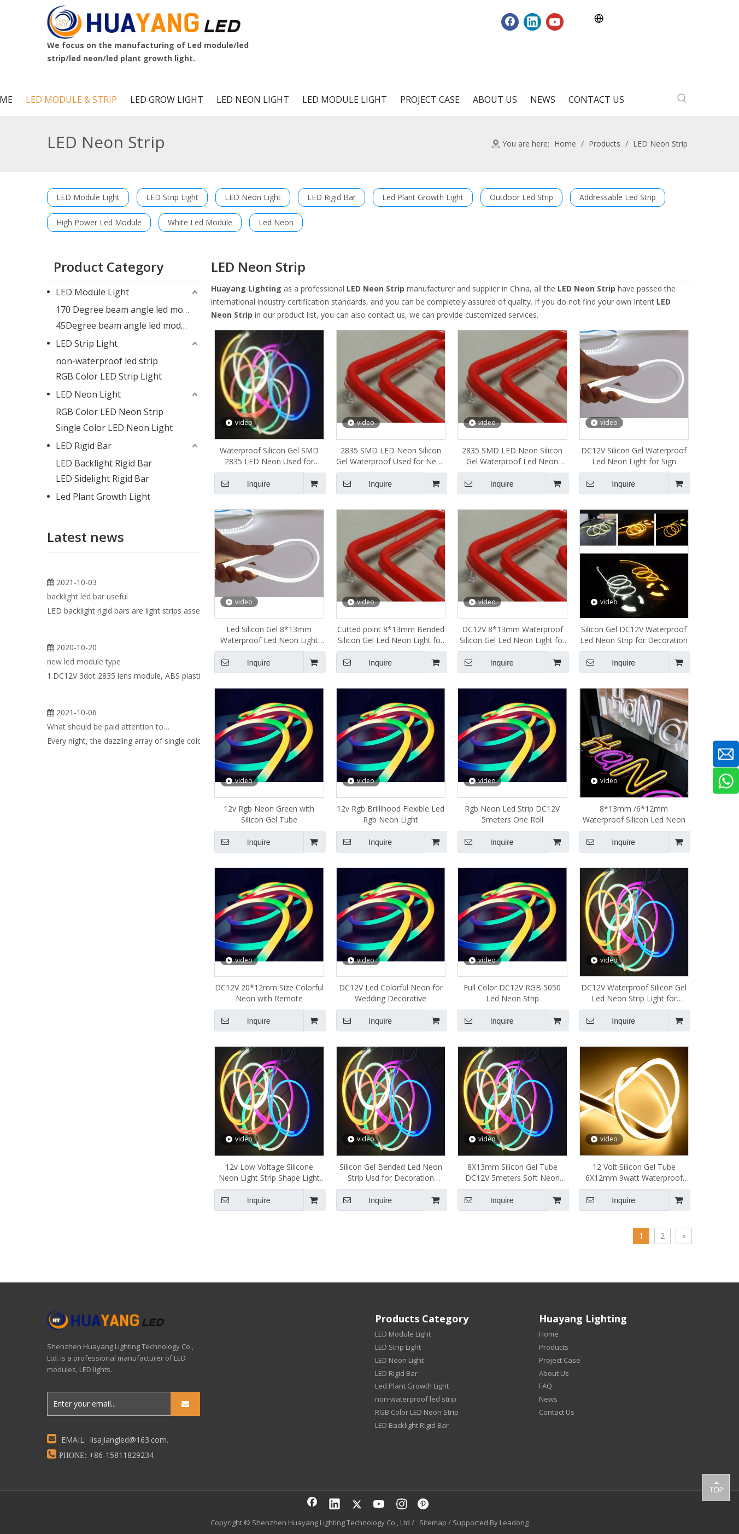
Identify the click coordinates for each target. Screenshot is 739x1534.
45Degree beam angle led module (124, 325)
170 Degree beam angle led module (128, 310)
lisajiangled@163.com (128, 1439)
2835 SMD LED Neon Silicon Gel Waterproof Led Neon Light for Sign (512, 456)
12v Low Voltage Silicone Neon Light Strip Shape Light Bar (269, 1172)
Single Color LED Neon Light (114, 428)
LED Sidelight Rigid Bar (102, 479)
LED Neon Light (253, 197)
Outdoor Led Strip (521, 197)
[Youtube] (555, 22)
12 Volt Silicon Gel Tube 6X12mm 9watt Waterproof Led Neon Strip (634, 1172)
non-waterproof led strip (107, 361)
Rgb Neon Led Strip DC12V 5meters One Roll (512, 814)
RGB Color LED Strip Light (109, 376)
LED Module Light (88, 197)
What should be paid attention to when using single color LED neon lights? (109, 1130)
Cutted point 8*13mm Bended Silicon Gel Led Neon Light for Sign (390, 635)
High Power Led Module (99, 222)
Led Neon (276, 222)
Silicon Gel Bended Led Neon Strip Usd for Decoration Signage (390, 1172)
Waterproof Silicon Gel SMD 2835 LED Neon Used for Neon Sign (269, 456)
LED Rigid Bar (331, 197)
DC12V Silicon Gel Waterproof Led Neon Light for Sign (634, 455)
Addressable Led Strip (617, 197)
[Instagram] (401, 1505)
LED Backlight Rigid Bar (104, 463)
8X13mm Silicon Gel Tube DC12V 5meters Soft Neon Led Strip (512, 1172)
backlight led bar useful (87, 726)
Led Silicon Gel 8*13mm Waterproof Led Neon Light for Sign (269, 635)
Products (553, 1347)
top (716, 1487)
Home (549, 1334)
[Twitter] (357, 1505)
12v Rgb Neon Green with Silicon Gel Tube (269, 814)
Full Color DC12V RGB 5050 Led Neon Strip (512, 993)
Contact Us (556, 1412)
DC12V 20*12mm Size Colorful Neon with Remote (269, 993)
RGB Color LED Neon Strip (109, 412)
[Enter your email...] (107, 1403)
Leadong (514, 1522)
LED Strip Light (172, 197)
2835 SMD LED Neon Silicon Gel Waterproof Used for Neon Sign (390, 456)
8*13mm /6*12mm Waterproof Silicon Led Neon (634, 814)
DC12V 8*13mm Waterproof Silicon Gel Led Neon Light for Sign (512, 635)
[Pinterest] (424, 1505)
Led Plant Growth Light (423, 197)
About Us (554, 1373)
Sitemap (433, 1522)
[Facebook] (510, 22)
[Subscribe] (185, 1404)
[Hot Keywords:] (682, 98)
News (548, 1399)
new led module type (84, 934)
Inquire (242, 483)
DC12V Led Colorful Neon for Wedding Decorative (391, 993)
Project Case (559, 1360)
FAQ (545, 1386)
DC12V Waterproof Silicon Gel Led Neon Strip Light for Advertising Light (634, 993)
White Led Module (200, 222)
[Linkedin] (532, 22)
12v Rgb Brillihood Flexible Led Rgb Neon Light (390, 814)
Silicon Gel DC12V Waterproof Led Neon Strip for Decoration (634, 634)
